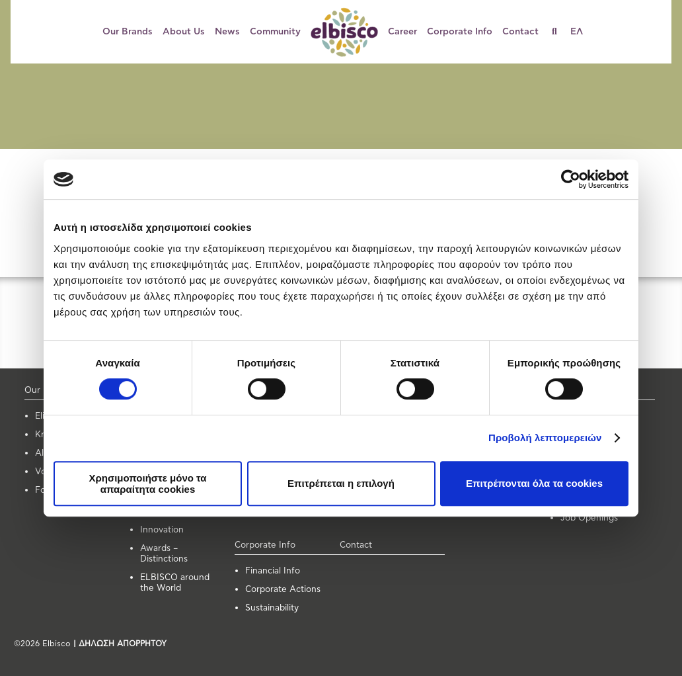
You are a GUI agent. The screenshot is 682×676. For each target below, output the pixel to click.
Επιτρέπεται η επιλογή (341, 483)
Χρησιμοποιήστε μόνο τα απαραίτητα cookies (147, 483)
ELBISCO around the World (174, 583)
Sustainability (272, 608)
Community (275, 31)
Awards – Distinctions (164, 554)
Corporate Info (459, 31)
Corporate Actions (283, 589)
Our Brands (127, 31)
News (227, 31)
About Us (184, 31)
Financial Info (272, 571)
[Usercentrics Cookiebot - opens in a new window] (570, 179)
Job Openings (589, 518)
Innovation (162, 530)
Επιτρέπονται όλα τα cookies (534, 483)
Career (402, 31)
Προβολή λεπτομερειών (545, 437)
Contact (520, 31)
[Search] (559, 32)
